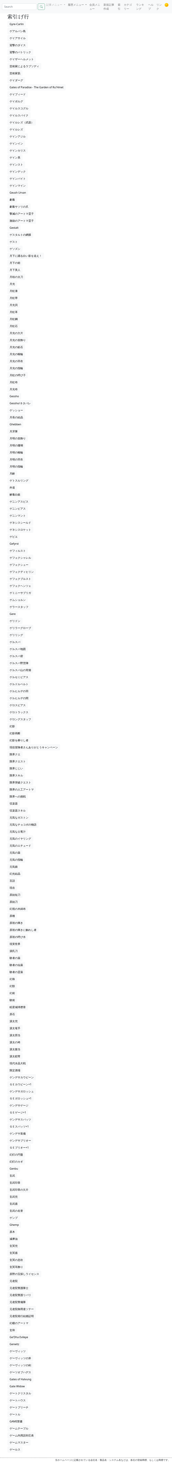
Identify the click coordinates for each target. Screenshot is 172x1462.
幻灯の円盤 (16, 1154)
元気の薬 (15, 852)
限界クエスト (18, 761)
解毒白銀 (15, 494)
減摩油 (14, 1239)
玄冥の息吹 (16, 1260)
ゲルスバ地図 (18, 649)
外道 (12, 487)
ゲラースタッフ (19, 607)
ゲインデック (18, 171)
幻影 (12, 726)
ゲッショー (16, 410)
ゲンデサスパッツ (20, 1119)
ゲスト (14, 242)
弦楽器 (14, 803)
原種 (12, 916)
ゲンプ (14, 1218)
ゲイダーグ (16, 80)
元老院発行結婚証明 (22, 1316)
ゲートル (15, 1414)
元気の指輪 (16, 859)
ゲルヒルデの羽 (19, 691)
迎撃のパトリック (20, 52)
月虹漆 (14, 291)
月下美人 (15, 270)
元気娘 (14, 867)
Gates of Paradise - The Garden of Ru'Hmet (36, 87)
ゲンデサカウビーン (22, 1077)
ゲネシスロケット (20, 529)
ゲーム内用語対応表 (22, 1435)
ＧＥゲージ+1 (18, 1112)
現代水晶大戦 (18, 1063)
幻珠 (12, 979)
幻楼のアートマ (19, 1323)
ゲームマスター (19, 1442)
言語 (12, 881)
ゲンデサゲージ (19, 1105)
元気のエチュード (20, 845)
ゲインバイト (18, 178)
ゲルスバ (15, 642)
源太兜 (14, 1021)
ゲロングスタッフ (20, 719)
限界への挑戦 (18, 796)
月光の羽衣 (16, 361)
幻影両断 (15, 733)
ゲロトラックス (19, 712)
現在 (12, 888)
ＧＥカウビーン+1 (20, 1084)
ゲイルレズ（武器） (22, 122)
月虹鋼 (14, 319)
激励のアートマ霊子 (22, 221)
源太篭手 (15, 1028)
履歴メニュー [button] (76, 5)
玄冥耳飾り (16, 1267)
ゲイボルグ (16, 101)
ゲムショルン (18, 600)
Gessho (14, 396)
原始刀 (14, 902)
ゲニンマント (18, 515)
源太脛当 (15, 1035)
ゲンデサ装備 (18, 1133)
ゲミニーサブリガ (20, 593)
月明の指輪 (16, 466)
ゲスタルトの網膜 (20, 235)
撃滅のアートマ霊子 (22, 213)
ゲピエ (14, 536)
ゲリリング (16, 635)
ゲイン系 (15, 157)
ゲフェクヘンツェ (20, 586)
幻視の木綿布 (18, 909)
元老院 (14, 1281)
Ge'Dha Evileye (19, 1337)
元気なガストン (19, 817)
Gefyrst (14, 544)
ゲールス (15, 1449)
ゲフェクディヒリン (22, 572)
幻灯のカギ (16, 1161)
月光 (12, 284)
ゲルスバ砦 (16, 656)
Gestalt (14, 228)
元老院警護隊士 (19, 1288)
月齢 (12, 473)
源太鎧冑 (15, 1056)
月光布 (14, 389)
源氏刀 (14, 951)
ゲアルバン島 (18, 31)
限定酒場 (15, 1070)
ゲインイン (16, 143)
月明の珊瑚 (16, 445)
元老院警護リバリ (20, 1295)
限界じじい (16, 768)
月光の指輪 (16, 368)
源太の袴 (15, 1042)
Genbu (14, 1168)
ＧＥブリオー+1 (19, 1147)
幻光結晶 (15, 874)
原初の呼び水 (18, 937)
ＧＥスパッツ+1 (19, 1126)
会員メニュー (94, 7)
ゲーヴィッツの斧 (20, 1358)
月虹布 (14, 382)
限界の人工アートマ (22, 789)
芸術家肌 (15, 73)
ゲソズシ (15, 249)
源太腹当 (15, 1049)
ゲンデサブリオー (20, 1140)
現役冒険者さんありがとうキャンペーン (34, 747)
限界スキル (16, 775)
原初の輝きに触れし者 (23, 930)
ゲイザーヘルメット (22, 59)
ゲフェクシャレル (20, 558)
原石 (12, 1014)
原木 (12, 1232)
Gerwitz (14, 1344)
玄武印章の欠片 (19, 1190)
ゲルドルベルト (19, 684)
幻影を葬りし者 (19, 740)
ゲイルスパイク (19, 115)
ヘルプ (151, 7)
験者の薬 (15, 958)
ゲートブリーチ (19, 1407)
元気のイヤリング (20, 838)
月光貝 (14, 305)
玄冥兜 (14, 1246)
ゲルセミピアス (19, 677)
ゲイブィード (18, 94)
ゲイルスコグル (19, 108)
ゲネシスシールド (20, 522)
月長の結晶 (16, 417)
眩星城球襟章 (18, 1007)
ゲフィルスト (18, 551)
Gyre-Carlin (17, 24)
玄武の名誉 (16, 1211)
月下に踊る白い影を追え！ (26, 256)
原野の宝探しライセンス (24, 1274)
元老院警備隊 (18, 1302)
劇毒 (12, 199)
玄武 (12, 1175)
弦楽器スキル (18, 810)
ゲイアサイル (18, 38)
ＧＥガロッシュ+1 (20, 1098)
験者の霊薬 (16, 972)
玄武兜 (14, 1197)
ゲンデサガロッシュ (22, 1091)
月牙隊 (14, 431)
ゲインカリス (18, 150)
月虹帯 (14, 298)
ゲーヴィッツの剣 (20, 1365)
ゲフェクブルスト (20, 579)
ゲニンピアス (18, 508)
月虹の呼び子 (18, 375)
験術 (12, 1000)
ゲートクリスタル (20, 1393)
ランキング (140, 7)
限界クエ (15, 754)
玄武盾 (14, 1204)
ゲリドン (15, 621)
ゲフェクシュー (19, 565)
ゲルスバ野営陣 (19, 663)
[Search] (19, 7)
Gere (13, 614)
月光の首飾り (18, 340)
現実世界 (15, 944)
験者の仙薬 (16, 965)
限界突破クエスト (20, 782)
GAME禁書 (16, 1421)
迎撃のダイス (18, 45)
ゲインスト (16, 164)
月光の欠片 (16, 333)
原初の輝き (16, 923)
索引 (119, 7)
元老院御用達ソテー (22, 1309)
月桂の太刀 (16, 277)
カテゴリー (128, 7)
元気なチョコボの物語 (23, 824)
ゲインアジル (18, 136)
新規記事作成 (108, 7)
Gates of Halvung (20, 1379)
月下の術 (15, 263)
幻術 (12, 993)
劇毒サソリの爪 (19, 206)
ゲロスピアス (18, 705)
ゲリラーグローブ (20, 628)
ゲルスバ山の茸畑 (20, 670)
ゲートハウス (18, 1400)
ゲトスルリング (19, 480)
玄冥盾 (14, 1253)
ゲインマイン (18, 185)
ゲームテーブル (19, 1428)
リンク (159, 7)
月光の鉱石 (16, 347)
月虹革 (14, 312)
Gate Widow (17, 1386)
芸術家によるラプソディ (24, 66)
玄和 (12, 1330)
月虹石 (14, 326)
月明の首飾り (18, 438)
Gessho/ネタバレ (20, 403)
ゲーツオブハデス (20, 1372)
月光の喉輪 (16, 354)
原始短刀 (15, 895)
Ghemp (14, 1225)
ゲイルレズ (16, 129)
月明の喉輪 (16, 452)
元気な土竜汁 (18, 831)
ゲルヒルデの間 (19, 698)
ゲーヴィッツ (18, 1351)
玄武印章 (15, 1182)
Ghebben (15, 424)
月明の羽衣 (16, 459)
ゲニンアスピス (19, 501)
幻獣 (12, 986)
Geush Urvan (18, 192)
